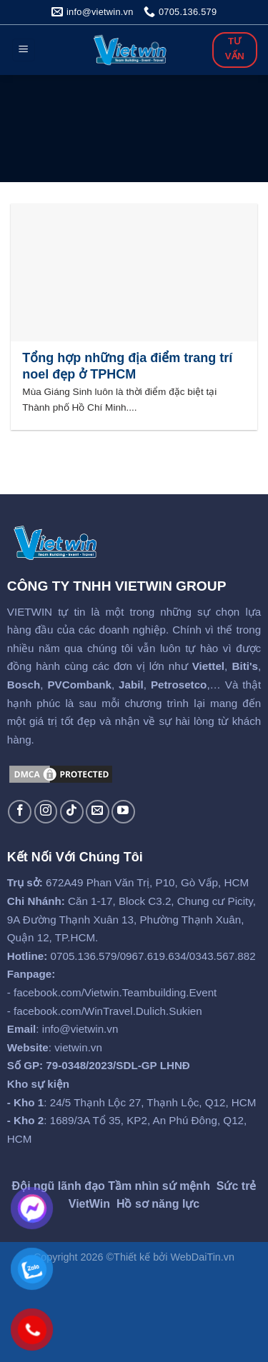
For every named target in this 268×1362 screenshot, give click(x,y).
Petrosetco (179, 685)
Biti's (245, 666)
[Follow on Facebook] (19, 811)
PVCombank (79, 685)
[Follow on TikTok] (72, 811)
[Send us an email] (97, 811)
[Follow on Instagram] (46, 811)
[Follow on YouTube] (123, 811)
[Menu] (24, 50)
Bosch (23, 685)
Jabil (131, 685)
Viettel (208, 666)
